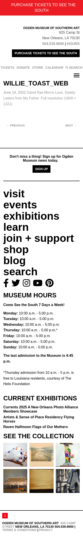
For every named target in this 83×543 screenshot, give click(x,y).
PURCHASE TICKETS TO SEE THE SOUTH (46, 53)
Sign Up (41, 169)
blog (14, 260)
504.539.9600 (53, 44)
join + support (38, 238)
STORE (37, 67)
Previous (15, 125)
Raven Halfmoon (35, 427)
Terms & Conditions (19, 530)
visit (14, 194)
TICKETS (7, 67)
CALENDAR (54, 67)
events (20, 205)
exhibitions (31, 216)
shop (16, 249)
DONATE (23, 67)
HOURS (73, 44)
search (20, 271)
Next (71, 125)
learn (16, 227)
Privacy (45, 530)
